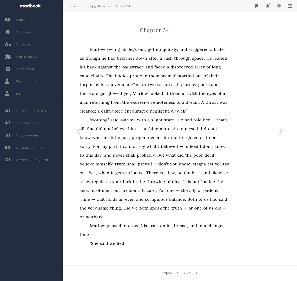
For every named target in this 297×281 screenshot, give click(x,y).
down (168, 58)
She (117, 128)
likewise (246, 172)
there (111, 93)
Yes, (119, 172)
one (225, 208)
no (206, 172)
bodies (148, 75)
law (113, 181)
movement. (146, 84)
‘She (120, 243)
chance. (163, 172)
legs (159, 49)
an (147, 199)
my (131, 146)
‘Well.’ (208, 111)
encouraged (163, 111)
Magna (226, 164)
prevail (172, 164)
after (180, 58)
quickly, (197, 49)
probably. (172, 155)
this (116, 155)
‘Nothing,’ (126, 120)
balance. (204, 199)
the (144, 67)
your (143, 181)
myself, (218, 128)
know (111, 137)
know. (212, 164)
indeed (218, 146)
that (127, 199)
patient (237, 190)
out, (169, 49)
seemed (195, 75)
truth (203, 208)
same (130, 208)
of (235, 67)
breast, (208, 225)
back (118, 67)
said (141, 120)
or (171, 84)
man (110, 102)
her (233, 120)
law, (199, 172)
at (193, 93)
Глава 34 (123, 6)
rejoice (218, 137)
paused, (141, 225)
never (145, 155)
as (108, 58)
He (236, 58)
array (226, 67)
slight (183, 120)
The (136, 75)
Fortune (193, 190)
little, (245, 49)
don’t (234, 146)
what (178, 146)
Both (219, 199)
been (148, 58)
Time (111, 199)
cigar (127, 93)
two (179, 84)
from (142, 102)
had (138, 58)
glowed (141, 93)
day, (125, 155)
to (208, 128)
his (151, 49)
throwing (182, 181)
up (185, 49)
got (177, 49)
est (237, 164)
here (231, 84)
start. (196, 120)
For (122, 146)
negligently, (188, 111)
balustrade (160, 67)
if (205, 84)
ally (219, 190)
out (225, 75)
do (233, 128)
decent (182, 137)
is (187, 172)
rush (194, 58)
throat (238, 102)
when (130, 172)
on (189, 225)
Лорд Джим (97, 6)
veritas (248, 164)
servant (114, 190)
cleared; (114, 111)
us (233, 199)
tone (111, 234)
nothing (177, 128)
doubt (216, 172)
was (250, 102)
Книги (73, 6)
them (180, 75)
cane (111, 75)
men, (133, 190)
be (144, 137)
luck (153, 181)
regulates (127, 181)
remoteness (190, 102)
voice (144, 111)
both (170, 208)
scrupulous (183, 199)
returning (126, 102)
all (211, 93)
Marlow (124, 49)
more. (192, 128)
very (118, 208)
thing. (142, 208)
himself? (130, 164)
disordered (208, 67)
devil (236, 155)
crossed (158, 225)
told (224, 120)
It (211, 181)
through (209, 58)
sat (187, 84)
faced (186, 67)
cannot (156, 146)
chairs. (124, 75)
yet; (154, 93)
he (130, 58)
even (156, 199)
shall (157, 155)
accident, (157, 190)
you (200, 164)
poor (225, 155)
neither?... (122, 217)
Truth (146, 164)
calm (132, 111)
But (187, 155)
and (210, 49)
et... (110, 172)
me (201, 137)
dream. (219, 102)
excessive (166, 102)
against (132, 67)
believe (146, 128)
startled (212, 75)
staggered (225, 49)
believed (196, 146)
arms (180, 225)
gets (146, 172)
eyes (237, 93)
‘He (206, 120)
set (158, 58)
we (162, 208)
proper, (165, 137)
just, (152, 137)
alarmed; (217, 84)
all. (109, 128)
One (163, 84)
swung (139, 49)
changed (243, 225)
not (133, 128)
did (126, 128)
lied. (147, 243)
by (123, 84)
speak (182, 208)
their (241, 75)
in (172, 75)
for (193, 137)
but (143, 190)
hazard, (176, 190)
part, (140, 146)
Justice (234, 181)
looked (183, 93)
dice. (203, 181)
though (119, 58)
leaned (247, 58)
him (159, 128)
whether (127, 137)
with (219, 93)
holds (138, 199)
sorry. (112, 146)
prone (163, 75)
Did (153, 208)
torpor (113, 84)
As (202, 128)
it (138, 137)
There (179, 172)
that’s (248, 120)
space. (225, 58)
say (168, 146)
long (243, 67)
